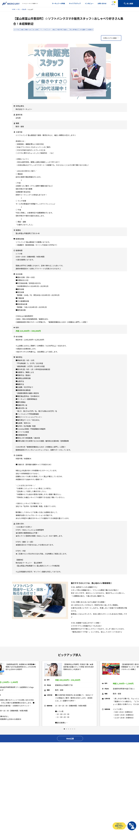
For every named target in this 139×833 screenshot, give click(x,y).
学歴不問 (59, 29)
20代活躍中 (82, 29)
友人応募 (35, 29)
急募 (22, 29)
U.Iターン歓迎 (51, 29)
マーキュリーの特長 (58, 3)
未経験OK (90, 29)
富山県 (24, 9)
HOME (13, 9)
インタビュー (89, 3)
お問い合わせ (102, 3)
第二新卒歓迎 (74, 29)
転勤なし (66, 29)
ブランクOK (42, 29)
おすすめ (16, 29)
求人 (19, 9)
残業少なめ (28, 29)
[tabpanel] (69, 693)
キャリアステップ (75, 3)
